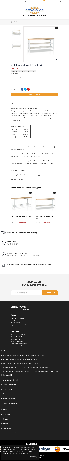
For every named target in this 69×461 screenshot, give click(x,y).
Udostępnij (22, 89)
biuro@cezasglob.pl (21, 327)
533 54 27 (22, 335)
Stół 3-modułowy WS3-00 (21, 217)
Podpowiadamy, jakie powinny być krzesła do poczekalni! (20, 359)
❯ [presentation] (57, 189)
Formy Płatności (8, 389)
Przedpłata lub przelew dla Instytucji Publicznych (24, 255)
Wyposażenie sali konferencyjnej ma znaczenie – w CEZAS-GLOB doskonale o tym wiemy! (30, 371)
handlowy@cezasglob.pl (22, 346)
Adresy (5, 424)
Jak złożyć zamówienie (10, 380)
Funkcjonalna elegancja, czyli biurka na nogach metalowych (21, 363)
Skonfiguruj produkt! (34, 94)
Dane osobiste (8, 428)
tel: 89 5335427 (12, 244)
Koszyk (5, 419)
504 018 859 (20, 341)
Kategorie (8, 1)
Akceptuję (33, 457)
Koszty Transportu (9, 385)
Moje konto (7, 414)
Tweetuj (25, 89)
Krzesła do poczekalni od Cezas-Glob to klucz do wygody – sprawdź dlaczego (26, 367)
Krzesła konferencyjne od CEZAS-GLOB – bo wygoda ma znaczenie (23, 355)
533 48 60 (19, 339)
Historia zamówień (9, 433)
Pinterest (28, 89)
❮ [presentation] (53, 189)
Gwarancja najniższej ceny (16, 267)
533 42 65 (19, 337)
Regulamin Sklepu (9, 399)
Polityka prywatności (10, 403)
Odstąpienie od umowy (11, 394)
